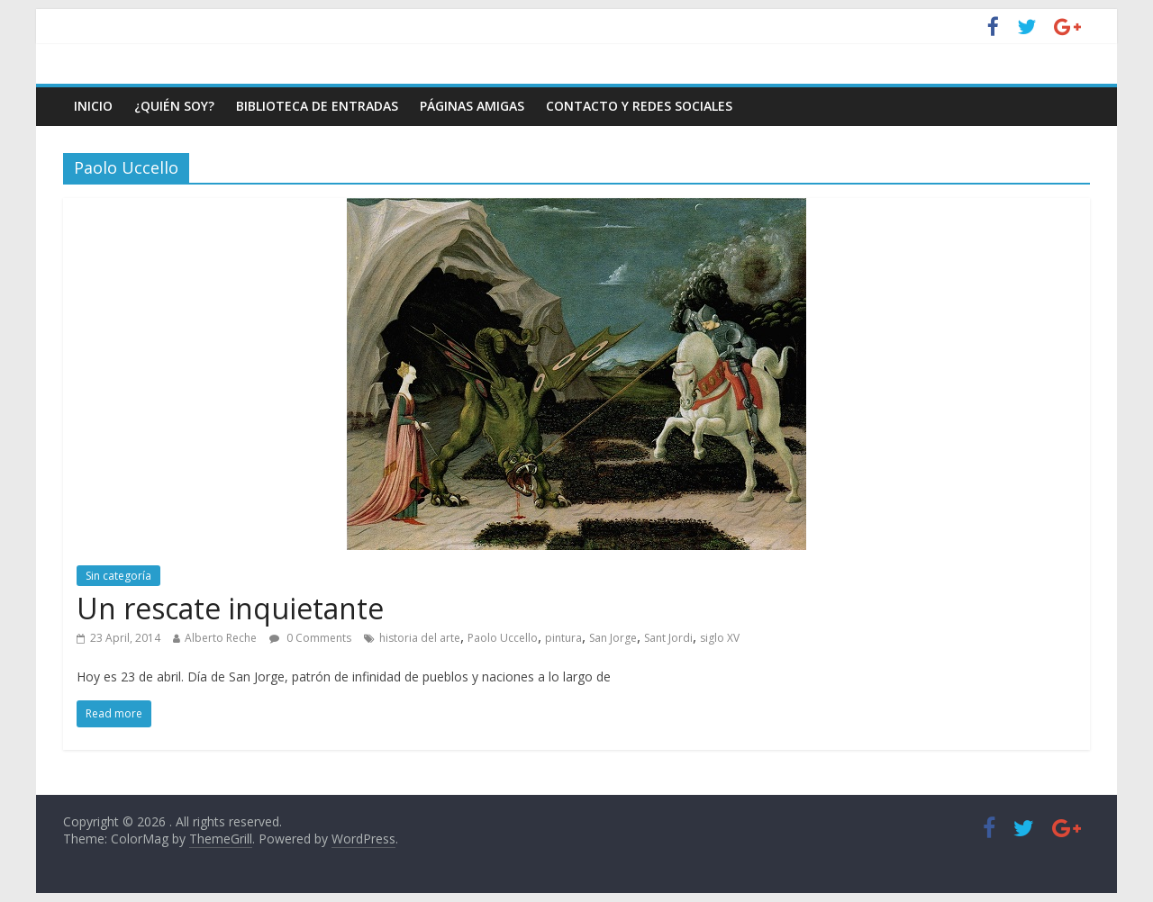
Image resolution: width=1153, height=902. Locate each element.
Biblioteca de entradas (317, 105)
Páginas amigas (472, 105)
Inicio (93, 105)
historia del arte (419, 637)
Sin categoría (118, 575)
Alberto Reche (221, 637)
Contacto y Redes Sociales (639, 105)
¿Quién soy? (174, 105)
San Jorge (613, 637)
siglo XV (720, 637)
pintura (563, 637)
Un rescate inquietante (230, 608)
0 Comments (310, 637)
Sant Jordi (668, 637)
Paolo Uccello (503, 637)
